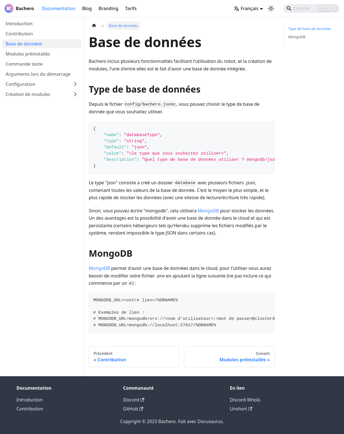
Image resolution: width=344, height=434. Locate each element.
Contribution (19, 34)
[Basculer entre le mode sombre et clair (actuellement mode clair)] (270, 8)
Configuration (20, 84)
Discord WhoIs (245, 400)
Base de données (24, 44)
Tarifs (130, 8)
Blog (87, 8)
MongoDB (208, 211)
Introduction (19, 23)
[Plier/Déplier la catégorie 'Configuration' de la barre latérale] (75, 84)
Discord (133, 400)
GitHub (133, 409)
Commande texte (24, 64)
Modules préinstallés (28, 54)
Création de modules (28, 94)
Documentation (58, 8)
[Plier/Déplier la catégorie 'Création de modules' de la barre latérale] (75, 94)
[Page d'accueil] (94, 25)
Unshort (241, 409)
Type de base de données (309, 28)
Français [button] (246, 8)
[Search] (311, 8)
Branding (108, 8)
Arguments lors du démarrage (38, 74)
